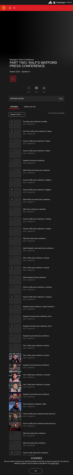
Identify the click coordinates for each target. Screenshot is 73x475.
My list (28, 92)
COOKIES (36, 458)
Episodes (14, 107)
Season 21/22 (16, 114)
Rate (36, 92)
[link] (44, 88)
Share (44, 92)
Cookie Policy (54, 463)
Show (61, 98)
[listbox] (17, 114)
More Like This (30, 107)
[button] (10, 8)
